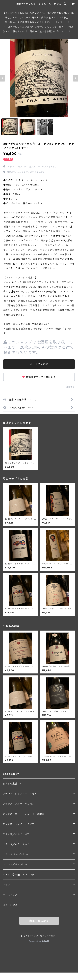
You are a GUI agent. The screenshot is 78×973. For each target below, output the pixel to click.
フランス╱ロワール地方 (16, 844)
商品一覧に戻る (39, 920)
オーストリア (10, 894)
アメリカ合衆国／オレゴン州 (18, 874)
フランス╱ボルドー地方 (16, 834)
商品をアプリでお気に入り (38, 377)
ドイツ (6, 884)
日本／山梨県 (10, 904)
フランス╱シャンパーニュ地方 (20, 793)
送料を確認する (37, 172)
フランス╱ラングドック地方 (18, 824)
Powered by (39, 941)
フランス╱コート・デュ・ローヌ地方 (23, 813)
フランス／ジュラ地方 (15, 864)
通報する (70, 387)
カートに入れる (39, 364)
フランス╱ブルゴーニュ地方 (18, 803)
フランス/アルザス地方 (15, 854)
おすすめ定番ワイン (14, 783)
